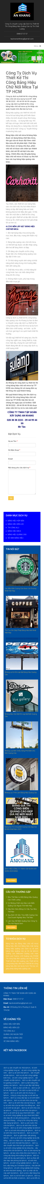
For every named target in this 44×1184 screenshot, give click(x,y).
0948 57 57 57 (22, 34)
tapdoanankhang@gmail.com (22, 39)
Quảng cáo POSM (31, 956)
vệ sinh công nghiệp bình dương (26, 1168)
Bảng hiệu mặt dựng (30, 946)
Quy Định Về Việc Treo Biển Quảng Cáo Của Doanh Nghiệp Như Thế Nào (23, 916)
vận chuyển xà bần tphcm (21, 1079)
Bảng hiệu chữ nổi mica (28, 944)
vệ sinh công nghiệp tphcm (23, 1078)
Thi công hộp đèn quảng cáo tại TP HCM (22, 958)
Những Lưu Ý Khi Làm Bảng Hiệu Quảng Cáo (21, 793)
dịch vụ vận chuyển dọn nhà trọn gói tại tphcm (21, 1144)
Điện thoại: (8, 999)
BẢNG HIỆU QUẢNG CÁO (17, 534)
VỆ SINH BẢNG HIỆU (15, 538)
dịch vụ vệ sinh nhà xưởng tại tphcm (19, 1130)
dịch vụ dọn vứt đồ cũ (21, 1088)
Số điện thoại (14, 450)
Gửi (11, 498)
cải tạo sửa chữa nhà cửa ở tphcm (23, 1153)
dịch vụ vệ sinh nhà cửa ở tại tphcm (22, 1131)
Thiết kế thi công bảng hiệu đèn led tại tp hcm (22, 965)
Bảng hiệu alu (11, 944)
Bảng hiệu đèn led (13, 946)
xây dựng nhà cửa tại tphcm (21, 1149)
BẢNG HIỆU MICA (14, 531)
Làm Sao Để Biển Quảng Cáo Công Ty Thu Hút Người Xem (22, 922)
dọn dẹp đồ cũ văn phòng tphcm (17, 1118)
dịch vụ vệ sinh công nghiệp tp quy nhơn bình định (22, 1114)
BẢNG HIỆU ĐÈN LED (16, 524)
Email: (6, 1003)
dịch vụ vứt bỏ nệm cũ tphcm (21, 1176)
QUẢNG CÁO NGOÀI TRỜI (13, 1034)
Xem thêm (11, 880)
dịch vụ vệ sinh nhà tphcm (18, 1073)
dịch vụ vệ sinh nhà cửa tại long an (22, 1103)
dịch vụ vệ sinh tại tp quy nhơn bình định (19, 1113)
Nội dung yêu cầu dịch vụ (19, 468)
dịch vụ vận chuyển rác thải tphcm (17, 1068)
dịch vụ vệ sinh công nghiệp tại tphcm (25, 1128)
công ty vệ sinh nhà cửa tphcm (25, 1110)
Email (10, 459)
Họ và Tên (13, 441)
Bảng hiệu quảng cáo (15, 949)
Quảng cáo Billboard (14, 953)
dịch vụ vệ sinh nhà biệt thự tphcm (17, 1143)
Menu (37, 46)
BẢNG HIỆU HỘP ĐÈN (16, 521)
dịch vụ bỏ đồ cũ (33, 1178)
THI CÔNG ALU (13, 528)
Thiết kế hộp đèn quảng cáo (17, 961)
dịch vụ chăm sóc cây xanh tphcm (23, 1140)
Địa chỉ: (7, 1007)
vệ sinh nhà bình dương (12, 1170)
